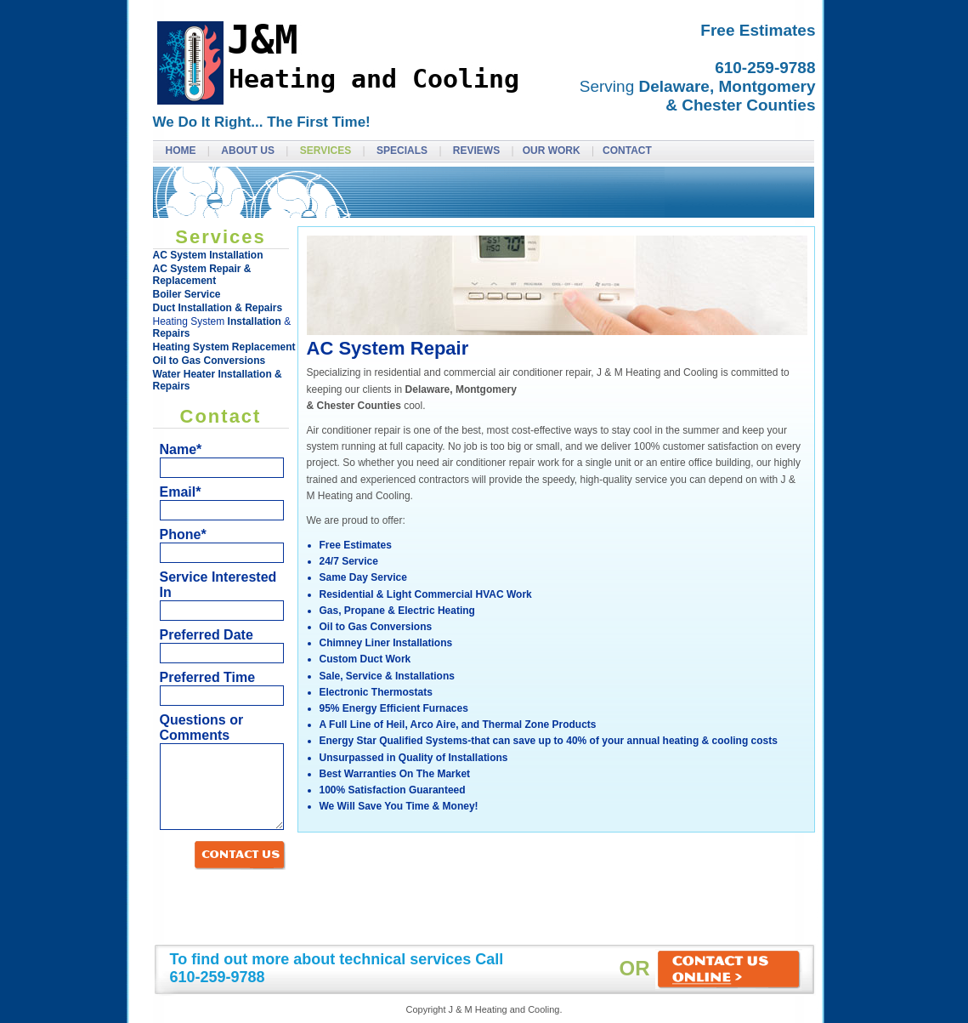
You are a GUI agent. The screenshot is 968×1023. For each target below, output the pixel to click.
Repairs (171, 333)
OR (711, 970)
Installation (254, 321)
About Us (249, 150)
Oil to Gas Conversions (209, 361)
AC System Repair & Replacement (202, 275)
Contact (627, 150)
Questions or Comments (202, 727)
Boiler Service (187, 294)
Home (182, 150)
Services (327, 150)
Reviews (478, 150)
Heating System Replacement (224, 347)
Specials (403, 150)
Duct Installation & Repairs (218, 308)
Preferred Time (208, 677)
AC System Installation (208, 255)
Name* (181, 449)
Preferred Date (206, 635)
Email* (180, 492)
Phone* (183, 534)
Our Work (553, 150)
